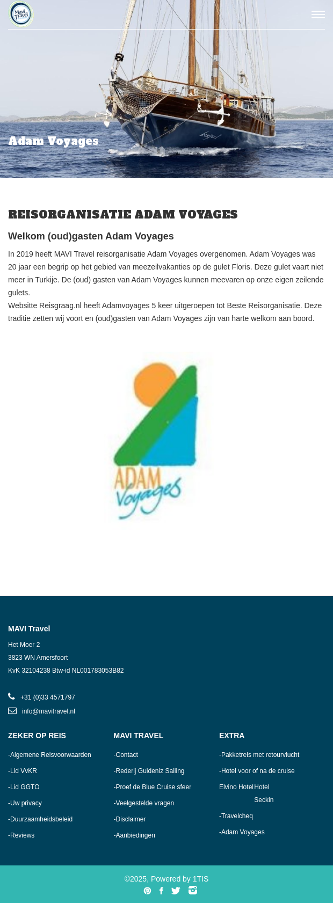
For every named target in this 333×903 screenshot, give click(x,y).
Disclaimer (130, 819)
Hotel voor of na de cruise (258, 771)
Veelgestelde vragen (144, 803)
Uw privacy (26, 803)
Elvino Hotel (236, 787)
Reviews (22, 835)
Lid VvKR (23, 771)
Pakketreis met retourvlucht (260, 755)
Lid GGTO (24, 787)
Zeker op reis (37, 735)
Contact (126, 755)
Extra (231, 735)
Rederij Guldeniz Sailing (149, 771)
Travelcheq (237, 816)
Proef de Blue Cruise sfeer (153, 787)
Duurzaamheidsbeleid (41, 819)
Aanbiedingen (135, 835)
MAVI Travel (138, 735)
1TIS (201, 879)
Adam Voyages (243, 832)
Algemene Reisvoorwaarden (50, 755)
